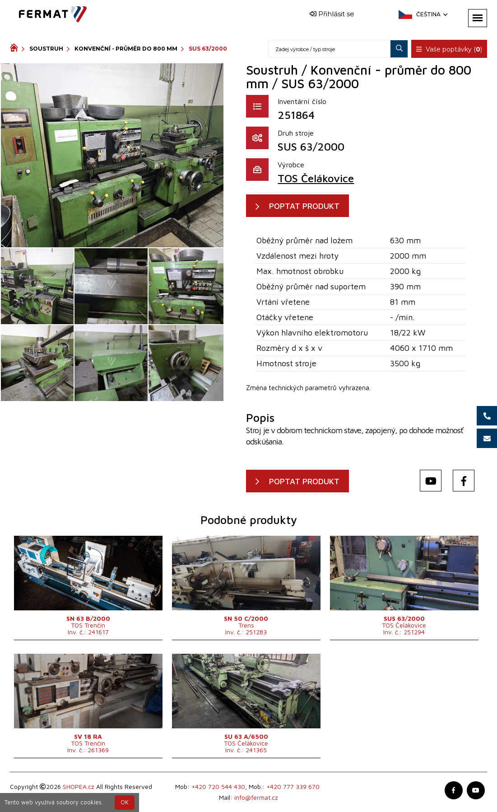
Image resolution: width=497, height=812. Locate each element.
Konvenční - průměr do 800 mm (125, 48)
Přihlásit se (332, 13)
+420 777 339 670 (293, 786)
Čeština (431, 14)
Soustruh (46, 48)
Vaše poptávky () (449, 49)
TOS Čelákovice (316, 178)
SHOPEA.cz (78, 786)
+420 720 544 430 (218, 786)
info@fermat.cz (256, 797)
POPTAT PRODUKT (304, 206)
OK (125, 802)
